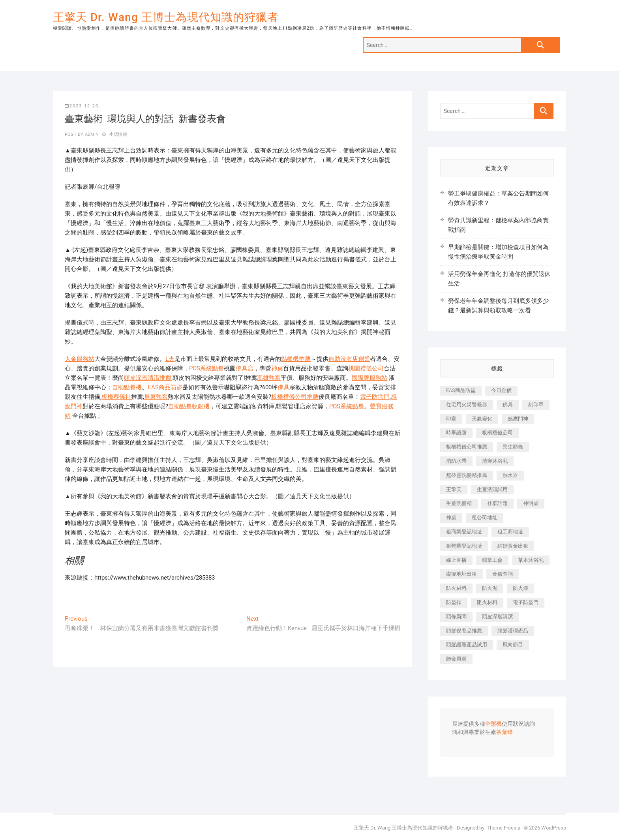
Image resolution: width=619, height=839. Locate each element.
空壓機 (493, 724)
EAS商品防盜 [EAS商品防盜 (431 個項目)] (461, 390)
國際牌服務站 (369, 377)
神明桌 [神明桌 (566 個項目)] (530, 503)
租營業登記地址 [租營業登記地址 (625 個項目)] (464, 546)
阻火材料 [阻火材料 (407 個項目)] (487, 602)
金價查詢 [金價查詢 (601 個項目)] (502, 574)
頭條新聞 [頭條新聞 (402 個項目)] (456, 616)
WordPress (553, 828)
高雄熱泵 (269, 377)
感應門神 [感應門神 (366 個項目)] (518, 419)
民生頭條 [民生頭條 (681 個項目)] (513, 447)
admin (91, 134)
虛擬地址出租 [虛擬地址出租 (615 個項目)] (461, 574)
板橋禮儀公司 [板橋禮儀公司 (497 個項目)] (497, 432)
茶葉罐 (504, 732)
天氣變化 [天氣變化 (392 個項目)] (482, 419)
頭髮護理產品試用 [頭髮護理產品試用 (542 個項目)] (466, 645)
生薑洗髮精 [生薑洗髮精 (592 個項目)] (459, 503)
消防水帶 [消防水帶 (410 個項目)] (456, 461)
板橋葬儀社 (116, 396)
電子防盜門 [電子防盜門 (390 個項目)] (525, 602)
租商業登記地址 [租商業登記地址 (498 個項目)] (464, 532)
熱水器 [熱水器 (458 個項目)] (510, 475)
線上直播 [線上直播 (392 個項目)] (456, 560)
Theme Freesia (503, 828)
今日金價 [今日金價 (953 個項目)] (501, 390)
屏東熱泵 (156, 396)
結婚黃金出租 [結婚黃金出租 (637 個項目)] (512, 546)
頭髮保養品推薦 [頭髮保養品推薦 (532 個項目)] (464, 631)
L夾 (169, 358)
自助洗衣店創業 (349, 358)
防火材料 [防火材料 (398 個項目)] (456, 588)
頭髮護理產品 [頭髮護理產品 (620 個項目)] (512, 631)
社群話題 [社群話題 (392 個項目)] (497, 503)
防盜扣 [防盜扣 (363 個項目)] (453, 602)
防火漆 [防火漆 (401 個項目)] (520, 588)
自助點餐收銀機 (189, 406)
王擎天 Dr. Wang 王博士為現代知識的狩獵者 (166, 17)
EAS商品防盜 (165, 387)
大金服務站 (79, 358)
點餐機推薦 (296, 358)
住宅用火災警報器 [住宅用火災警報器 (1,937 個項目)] (466, 404)
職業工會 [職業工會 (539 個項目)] (492, 560)
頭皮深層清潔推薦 (147, 377)
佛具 (283, 387)
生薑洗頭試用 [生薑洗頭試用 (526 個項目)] (492, 489)
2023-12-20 (82, 106)
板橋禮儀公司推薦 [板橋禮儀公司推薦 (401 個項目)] (466, 447)
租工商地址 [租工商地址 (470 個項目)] (510, 532)
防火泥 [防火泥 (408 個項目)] (489, 588)
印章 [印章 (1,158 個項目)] (451, 419)
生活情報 (118, 134)
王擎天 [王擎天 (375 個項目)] (453, 489)
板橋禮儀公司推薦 (295, 396)
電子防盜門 (375, 396)
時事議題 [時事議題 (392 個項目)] (456, 432)
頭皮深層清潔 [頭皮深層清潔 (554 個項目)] (497, 616)
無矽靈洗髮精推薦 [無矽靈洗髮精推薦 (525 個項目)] (466, 475)
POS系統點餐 (206, 368)
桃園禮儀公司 (366, 368)
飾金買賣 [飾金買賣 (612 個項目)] (456, 659)
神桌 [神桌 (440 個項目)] (451, 517)
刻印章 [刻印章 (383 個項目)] (536, 404)
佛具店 (244, 368)
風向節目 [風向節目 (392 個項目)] (513, 645)
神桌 (277, 368)
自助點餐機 (127, 387)
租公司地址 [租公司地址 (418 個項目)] (484, 517)
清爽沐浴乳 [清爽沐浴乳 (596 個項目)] (495, 461)
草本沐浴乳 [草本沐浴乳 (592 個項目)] (531, 560)
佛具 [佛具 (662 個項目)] (508, 404)
